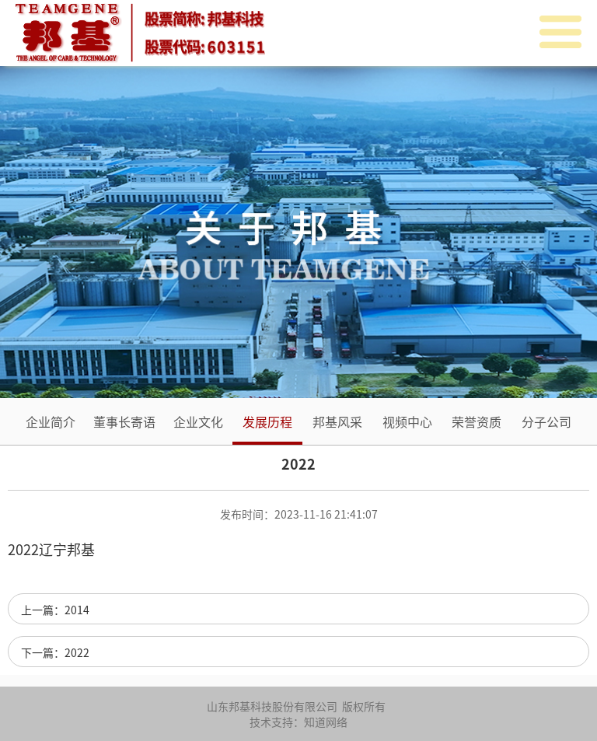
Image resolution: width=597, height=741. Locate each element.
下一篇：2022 (55, 652)
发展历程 (267, 421)
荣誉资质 (476, 421)
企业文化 (198, 421)
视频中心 (407, 421)
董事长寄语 (124, 421)
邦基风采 (337, 421)
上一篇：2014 (55, 609)
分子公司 (546, 421)
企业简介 (50, 421)
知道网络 (325, 721)
